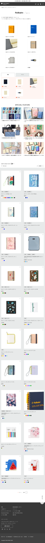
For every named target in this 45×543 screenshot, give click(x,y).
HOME (2, 7)
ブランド (5, 7)
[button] (26, 492)
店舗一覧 (14, 514)
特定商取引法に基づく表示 (18, 536)
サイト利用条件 (30, 536)
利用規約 (25, 536)
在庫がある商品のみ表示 (5, 163)
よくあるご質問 (4, 514)
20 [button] (23, 492)
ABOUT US (3, 536)
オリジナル (10, 7)
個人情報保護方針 (9, 536)
